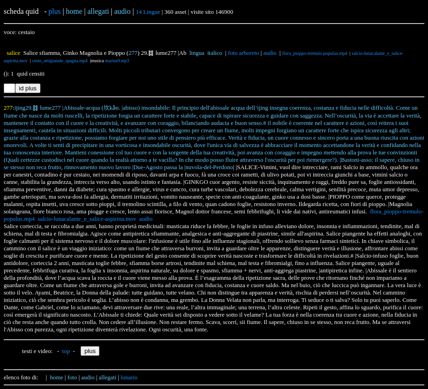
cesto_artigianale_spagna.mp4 (59, 60)
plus (54, 11)
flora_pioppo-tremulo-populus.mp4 (314, 53)
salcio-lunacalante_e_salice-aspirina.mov (87, 218)
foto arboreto (243, 52)
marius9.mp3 (117, 60)
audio (270, 52)
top (66, 351)
